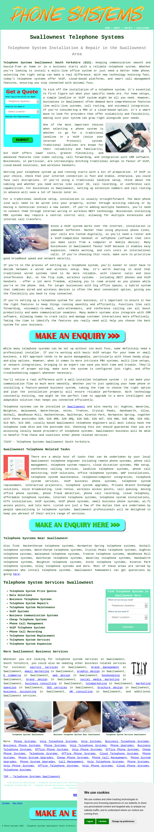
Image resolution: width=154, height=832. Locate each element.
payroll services (44, 667)
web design (61, 675)
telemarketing (96, 683)
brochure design (110, 687)
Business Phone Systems (21, 745)
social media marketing (99, 679)
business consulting (40, 683)
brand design (36, 679)
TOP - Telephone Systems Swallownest (31, 776)
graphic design (88, 671)
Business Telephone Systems (127, 741)
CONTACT (128, 28)
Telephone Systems (43, 753)
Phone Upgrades (122, 745)
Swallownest (76, 406)
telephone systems (60, 566)
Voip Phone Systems (87, 749)
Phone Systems (25, 741)
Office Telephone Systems (58, 765)
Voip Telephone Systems (58, 741)
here (16, 574)
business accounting (19, 691)
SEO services (57, 687)
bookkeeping (111, 675)
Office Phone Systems (51, 749)
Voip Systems (91, 741)
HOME (107, 28)
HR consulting (81, 691)
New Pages (18, 803)
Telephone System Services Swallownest (48, 582)
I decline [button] (103, 821)
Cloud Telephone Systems (119, 753)
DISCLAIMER (142, 28)
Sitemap (5, 803)
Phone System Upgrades (35, 757)
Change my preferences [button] (123, 821)
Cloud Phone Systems (133, 765)
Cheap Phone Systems (72, 757)
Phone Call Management (109, 757)
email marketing (37, 671)
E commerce (12, 675)
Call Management (71, 761)
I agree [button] (90, 821)
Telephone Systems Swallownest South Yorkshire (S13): (48, 62)
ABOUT (117, 28)
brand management (105, 667)
